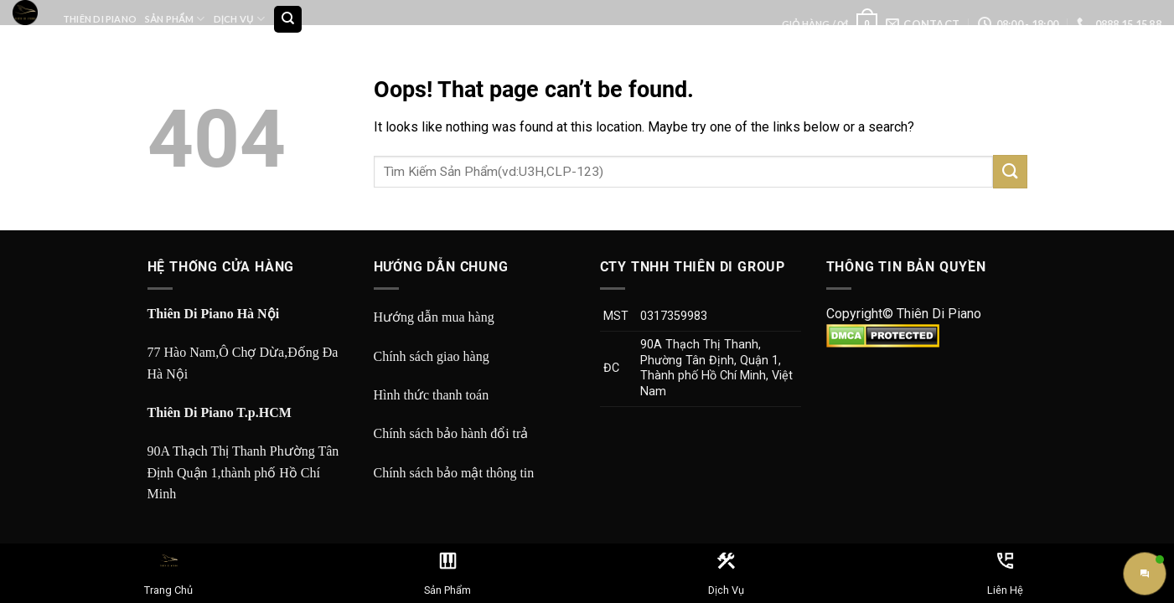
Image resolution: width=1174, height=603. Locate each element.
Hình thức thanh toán (431, 395)
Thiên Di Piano (100, 18)
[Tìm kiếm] (288, 20)
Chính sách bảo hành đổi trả (451, 433)
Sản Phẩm (174, 19)
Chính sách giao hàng (431, 356)
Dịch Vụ (239, 19)
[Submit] (1010, 171)
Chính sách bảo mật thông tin (454, 473)
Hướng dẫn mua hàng (434, 317)
